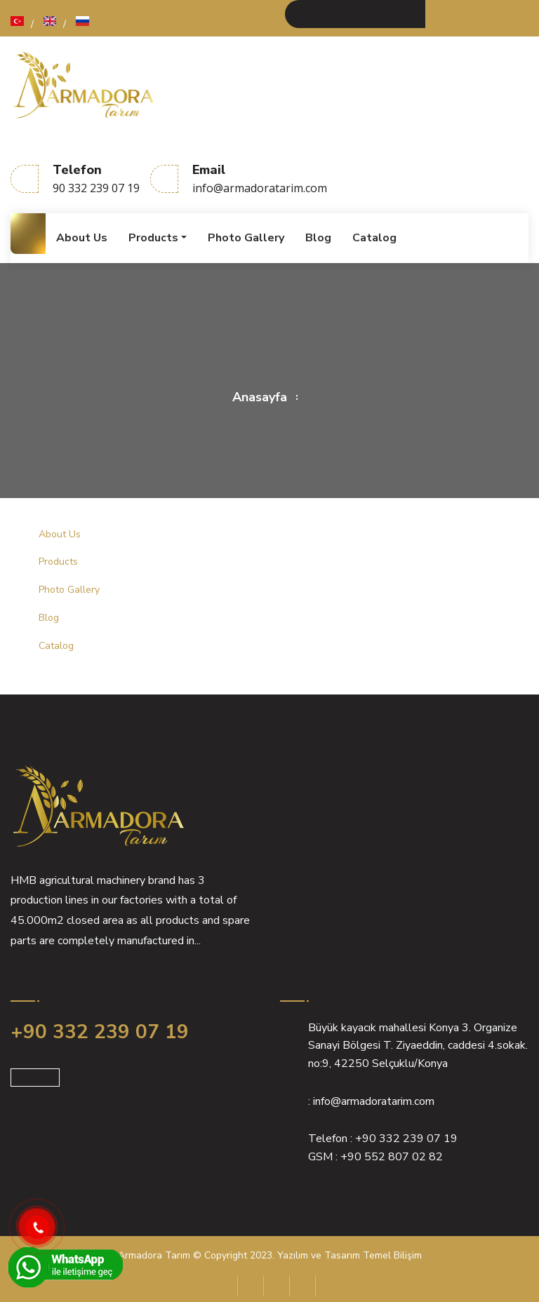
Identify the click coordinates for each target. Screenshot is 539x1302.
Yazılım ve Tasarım (318, 1255)
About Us (81, 238)
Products (153, 238)
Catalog (374, 238)
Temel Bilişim (392, 1255)
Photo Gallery (246, 238)
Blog (318, 238)
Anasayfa (259, 397)
